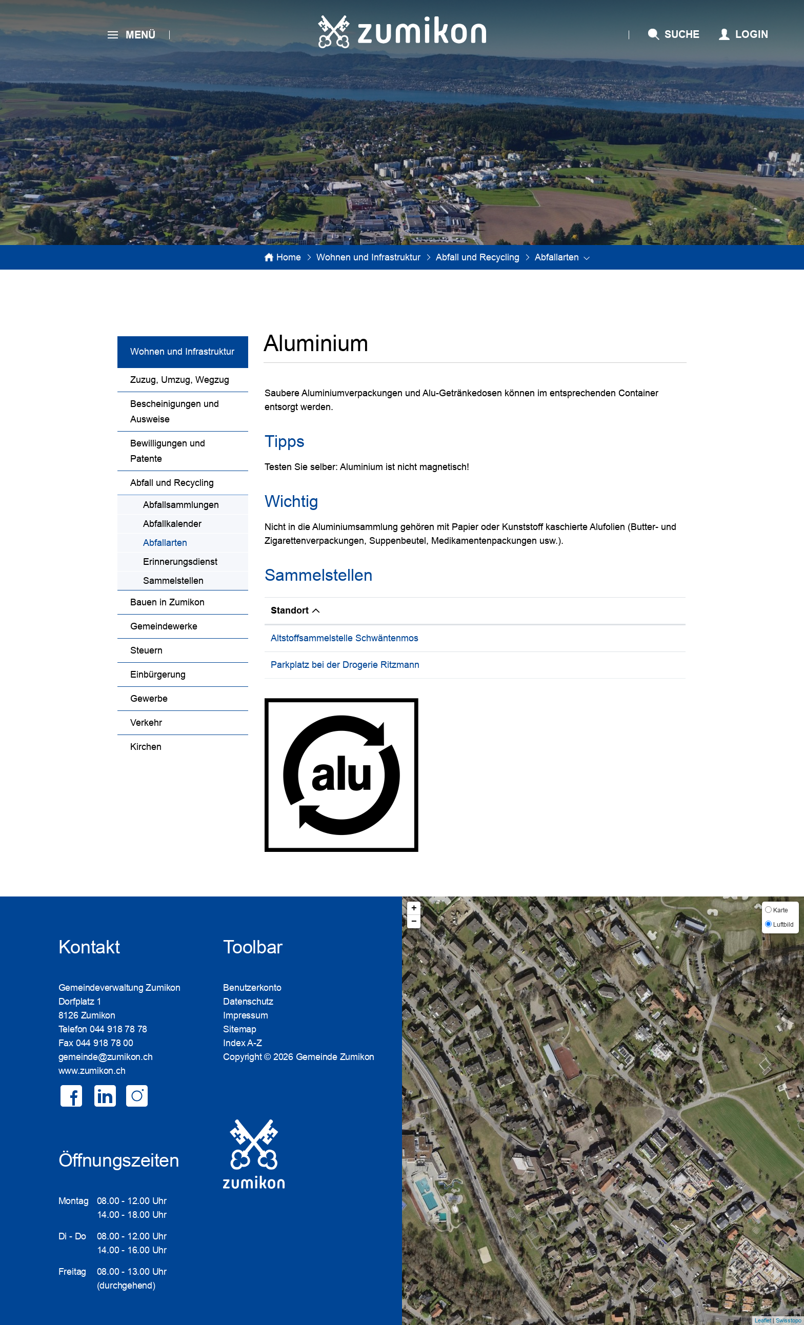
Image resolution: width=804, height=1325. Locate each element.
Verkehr (146, 723)
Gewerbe (149, 699)
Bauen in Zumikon (167, 602)
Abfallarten (191, 541)
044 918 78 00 (104, 1043)
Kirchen (146, 747)
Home (288, 257)
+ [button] (414, 908)
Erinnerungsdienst (180, 562)
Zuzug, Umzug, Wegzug (179, 380)
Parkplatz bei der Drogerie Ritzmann (345, 665)
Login (751, 34)
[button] (368, 257)
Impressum (245, 1015)
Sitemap (239, 1029)
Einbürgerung (158, 674)
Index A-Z (242, 1043)
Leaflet (763, 1320)
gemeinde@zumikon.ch (105, 1057)
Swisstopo (788, 1320)
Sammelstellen (173, 581)
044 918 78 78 (118, 1029)
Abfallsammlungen (181, 505)
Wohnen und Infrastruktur (182, 351)
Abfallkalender (172, 524)
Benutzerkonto (252, 988)
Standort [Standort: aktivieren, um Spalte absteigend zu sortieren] (290, 610)
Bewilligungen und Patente (167, 451)
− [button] (414, 921)
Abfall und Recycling (172, 483)
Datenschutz (248, 1001)
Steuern (146, 650)
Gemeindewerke (163, 626)
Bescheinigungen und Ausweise (174, 411)
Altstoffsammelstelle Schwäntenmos (344, 638)
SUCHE (682, 34)
